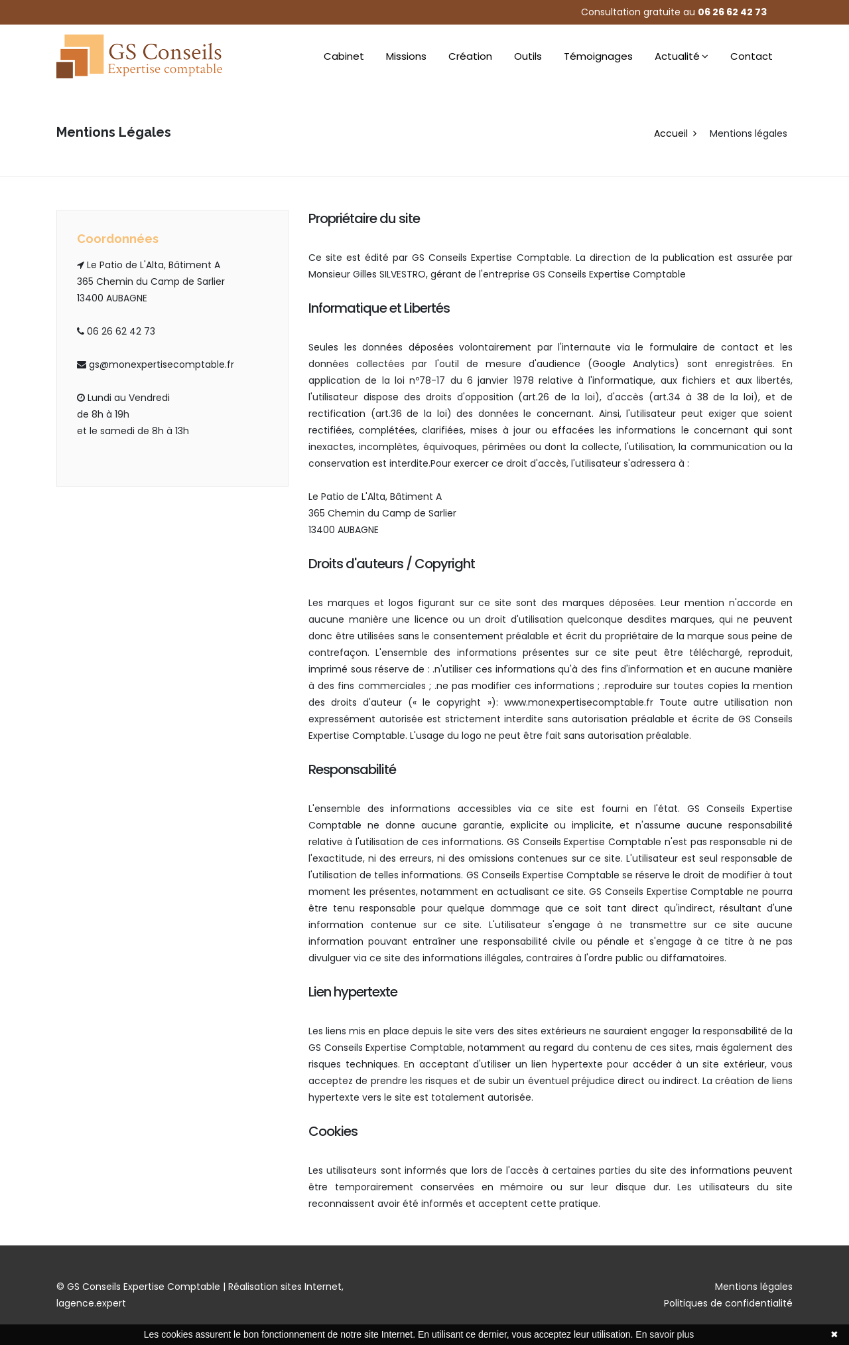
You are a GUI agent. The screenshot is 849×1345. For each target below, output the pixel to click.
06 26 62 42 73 (732, 12)
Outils (528, 56)
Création (470, 56)
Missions (406, 56)
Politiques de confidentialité (728, 1303)
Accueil (671, 133)
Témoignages (598, 56)
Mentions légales (754, 1286)
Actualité (677, 56)
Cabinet (344, 56)
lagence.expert (91, 1303)
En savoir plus (664, 1334)
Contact (751, 56)
